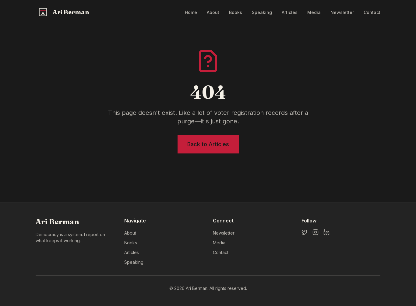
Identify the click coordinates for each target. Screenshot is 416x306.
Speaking (262, 12)
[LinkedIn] (326, 232)
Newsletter (342, 12)
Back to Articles (208, 144)
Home (191, 12)
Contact (372, 12)
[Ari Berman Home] (63, 12)
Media (314, 12)
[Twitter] (304, 232)
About (213, 12)
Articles (290, 12)
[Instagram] (315, 232)
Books (235, 12)
